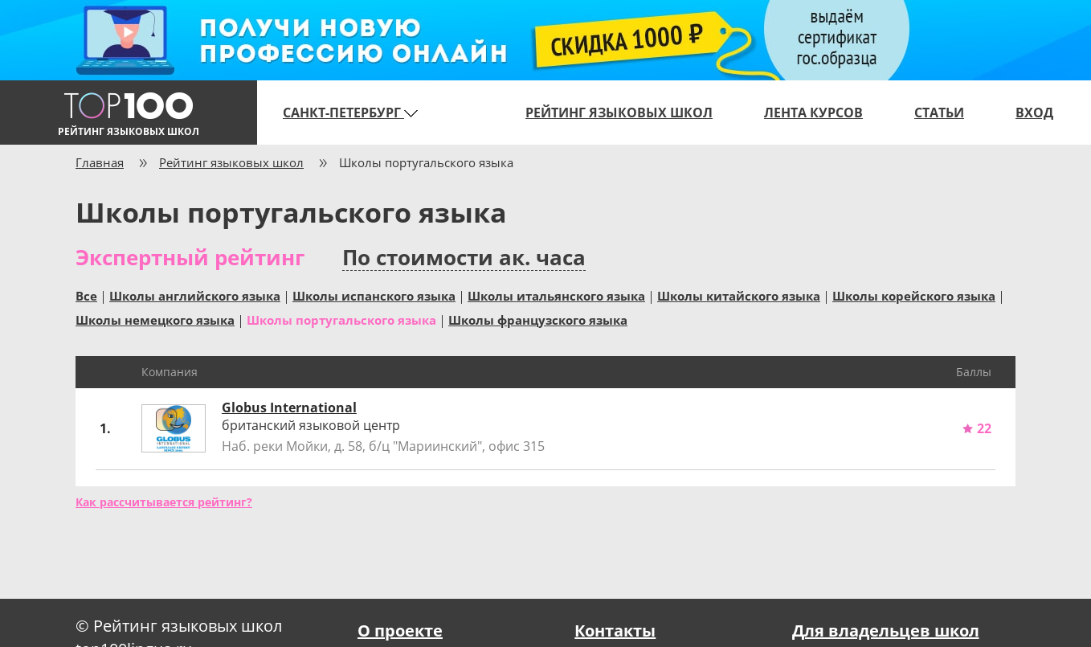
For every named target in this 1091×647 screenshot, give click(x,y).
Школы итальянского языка (556, 295)
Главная (100, 162)
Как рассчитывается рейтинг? (164, 502)
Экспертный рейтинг (190, 257)
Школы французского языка (537, 319)
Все (86, 295)
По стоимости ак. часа (464, 257)
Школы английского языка (194, 295)
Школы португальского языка (341, 319)
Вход (1034, 112)
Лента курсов (813, 112)
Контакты (615, 630)
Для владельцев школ (885, 630)
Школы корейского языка (913, 295)
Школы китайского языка (738, 295)
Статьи (939, 112)
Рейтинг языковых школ (619, 112)
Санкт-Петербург (350, 112)
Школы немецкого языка (155, 319)
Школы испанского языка (374, 295)
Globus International (289, 407)
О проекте (400, 630)
